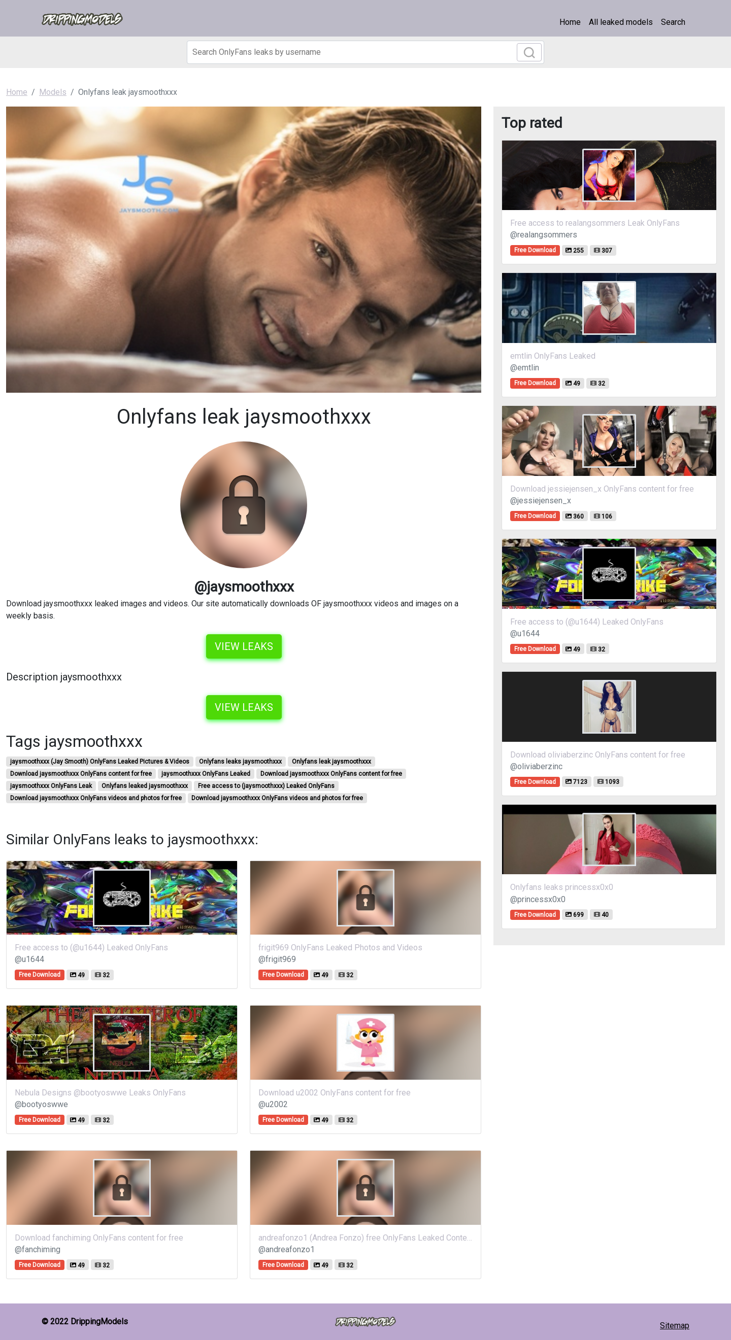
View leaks (244, 646)
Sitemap (674, 1325)
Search (673, 22)
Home (570, 22)
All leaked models (621, 22)
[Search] (365, 52)
